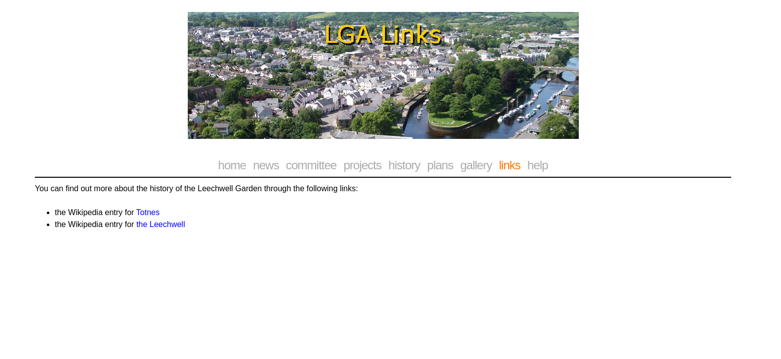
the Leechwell (160, 224)
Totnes (147, 212)
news (266, 165)
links (510, 165)
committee (311, 165)
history (404, 165)
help (537, 165)
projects (363, 165)
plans (440, 165)
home (232, 165)
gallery (476, 165)
